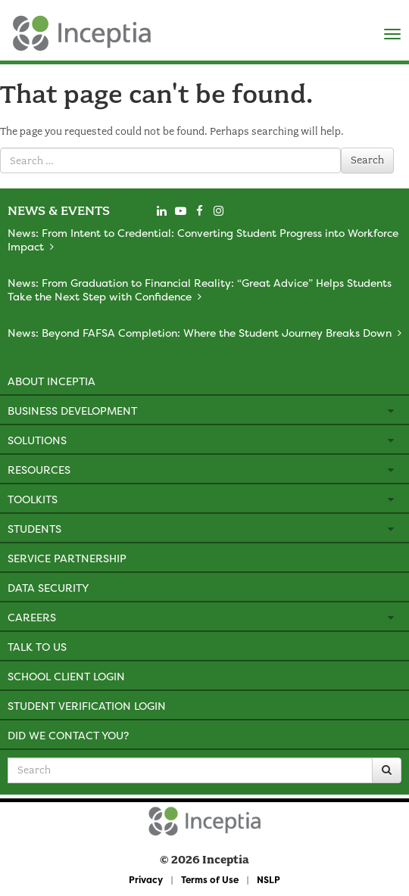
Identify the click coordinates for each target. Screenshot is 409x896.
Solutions (37, 440)
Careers (32, 617)
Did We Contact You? (68, 735)
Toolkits (33, 499)
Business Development (72, 410)
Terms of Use (210, 879)
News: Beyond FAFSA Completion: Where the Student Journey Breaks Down (200, 332)
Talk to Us (37, 646)
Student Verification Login (87, 705)
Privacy (146, 879)
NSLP (268, 879)
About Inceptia (51, 381)
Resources (39, 469)
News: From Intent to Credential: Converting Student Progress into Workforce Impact (203, 240)
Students (34, 528)
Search (367, 160)
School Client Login (66, 676)
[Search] (386, 770)
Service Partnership (67, 558)
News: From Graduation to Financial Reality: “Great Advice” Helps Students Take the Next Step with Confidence (200, 289)
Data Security (48, 587)
